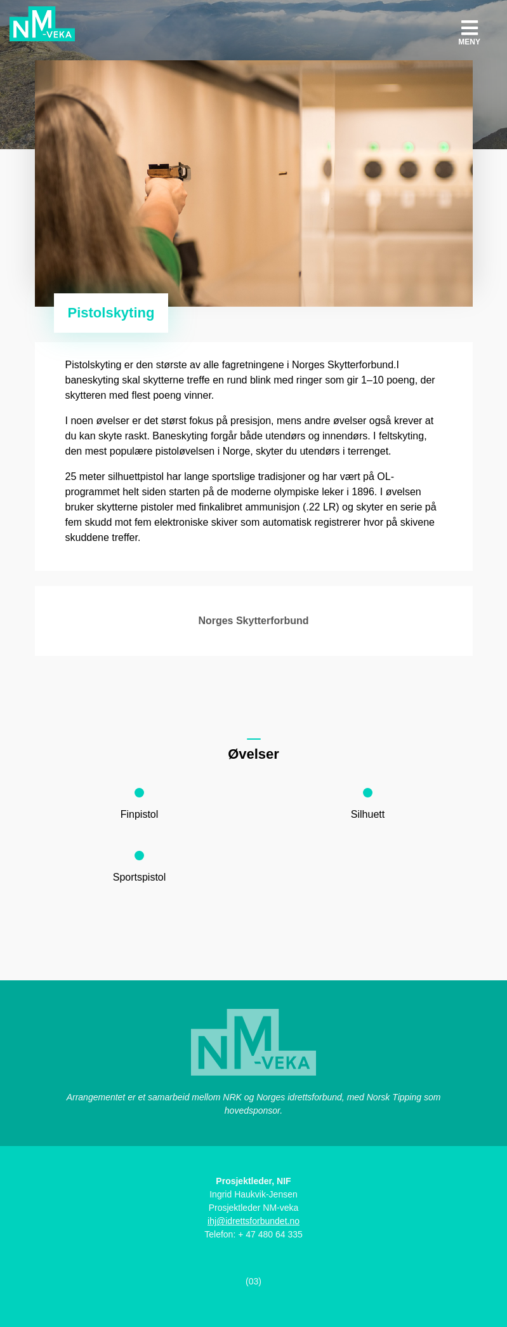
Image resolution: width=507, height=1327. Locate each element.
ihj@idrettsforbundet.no (253, 1221)
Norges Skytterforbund (253, 620)
